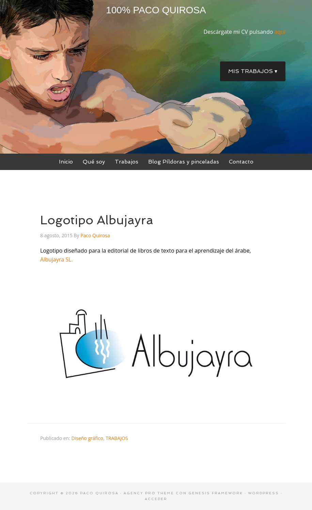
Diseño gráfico (87, 438)
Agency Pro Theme (149, 493)
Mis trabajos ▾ (252, 71)
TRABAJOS (117, 438)
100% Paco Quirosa (156, 10)
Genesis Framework (215, 493)
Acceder (156, 499)
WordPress (263, 493)
